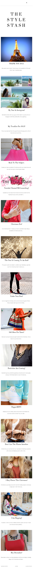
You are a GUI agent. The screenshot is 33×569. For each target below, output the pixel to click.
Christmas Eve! (16, 224)
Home (16, 566)
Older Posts (29, 566)
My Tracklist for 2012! (16, 126)
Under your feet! (16, 296)
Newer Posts (4, 566)
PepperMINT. (16, 407)
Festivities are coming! (16, 368)
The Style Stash (16, 19)
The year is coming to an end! (16, 260)
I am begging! (16, 518)
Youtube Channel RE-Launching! (16, 188)
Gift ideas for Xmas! (16, 332)
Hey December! (16, 553)
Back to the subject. (16, 163)
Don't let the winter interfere (16, 444)
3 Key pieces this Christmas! (16, 480)
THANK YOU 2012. (16, 64)
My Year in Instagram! (16, 110)
